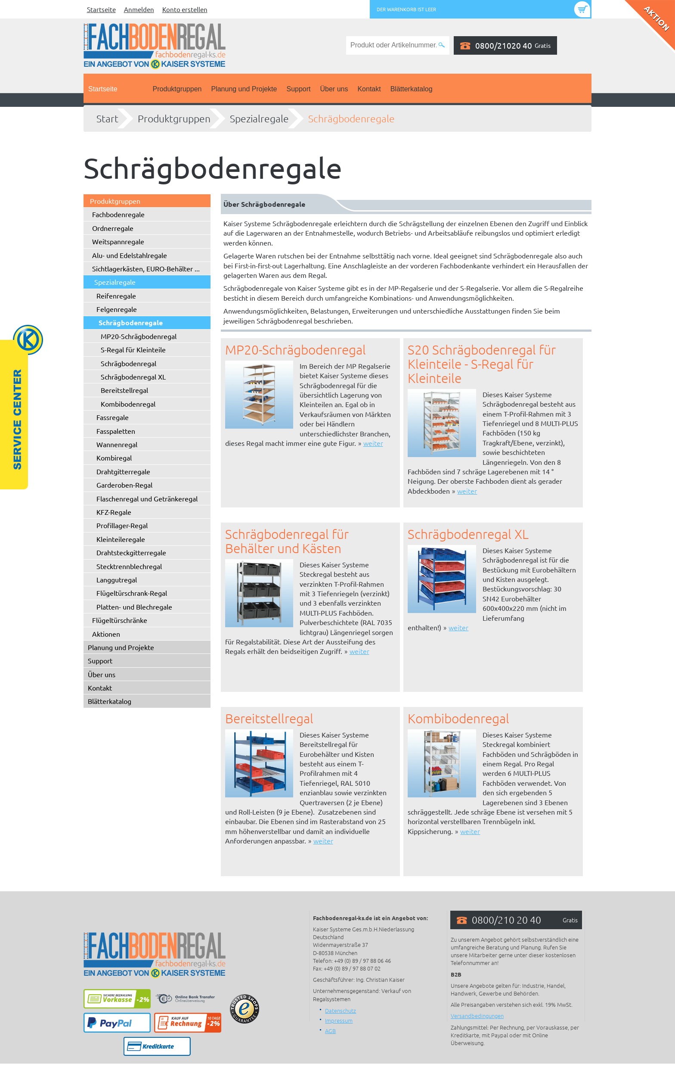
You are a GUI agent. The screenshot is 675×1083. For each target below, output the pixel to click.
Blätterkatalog (411, 89)
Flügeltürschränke (119, 620)
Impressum (339, 1020)
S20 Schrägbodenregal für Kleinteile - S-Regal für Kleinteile (482, 364)
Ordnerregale (112, 228)
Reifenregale (116, 295)
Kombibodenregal (128, 403)
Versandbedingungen (477, 1015)
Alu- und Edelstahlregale (129, 255)
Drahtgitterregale (123, 471)
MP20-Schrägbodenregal (138, 336)
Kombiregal (114, 457)
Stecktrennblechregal (129, 566)
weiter (373, 443)
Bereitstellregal (124, 390)
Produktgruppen (177, 89)
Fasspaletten (115, 430)
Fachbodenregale (118, 214)
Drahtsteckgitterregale (131, 552)
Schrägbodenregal (128, 363)
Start (107, 118)
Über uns (334, 89)
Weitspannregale (118, 241)
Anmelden (139, 9)
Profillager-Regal (122, 525)
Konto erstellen (184, 9)
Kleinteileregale (120, 539)
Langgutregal (116, 579)
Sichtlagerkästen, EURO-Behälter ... (146, 268)
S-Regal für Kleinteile (133, 349)
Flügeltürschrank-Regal (131, 592)
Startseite (101, 9)
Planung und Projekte (244, 89)
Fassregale (112, 417)
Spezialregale (259, 118)
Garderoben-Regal (124, 484)
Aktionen (106, 633)
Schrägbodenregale (351, 118)
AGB (330, 1031)
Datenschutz (340, 1010)
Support (298, 89)
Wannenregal (116, 444)
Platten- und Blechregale (134, 606)
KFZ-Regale (113, 511)
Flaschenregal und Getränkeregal (147, 498)
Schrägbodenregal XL (133, 376)
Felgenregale (116, 309)
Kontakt (369, 89)
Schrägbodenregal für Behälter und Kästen (287, 541)
